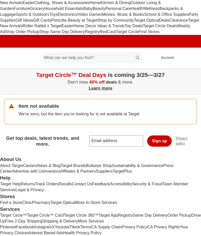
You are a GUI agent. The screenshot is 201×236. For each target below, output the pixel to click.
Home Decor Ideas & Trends (99, 26)
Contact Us (82, 184)
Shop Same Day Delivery (62, 32)
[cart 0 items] (190, 57)
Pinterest (8, 227)
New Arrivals (11, 3)
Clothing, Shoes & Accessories (62, 3)
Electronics (68, 14)
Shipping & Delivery (60, 221)
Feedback (101, 184)
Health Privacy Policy (82, 233)
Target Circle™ (13, 215)
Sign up (159, 141)
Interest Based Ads (46, 233)
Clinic (27, 202)
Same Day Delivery (150, 215)
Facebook (25, 227)
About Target (11, 165)
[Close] (194, 74)
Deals (164, 20)
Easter (28, 3)
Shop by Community (115, 20)
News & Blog (49, 165)
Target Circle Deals (160, 26)
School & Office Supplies (166, 14)
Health (137, 8)
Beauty (99, 8)
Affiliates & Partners (78, 171)
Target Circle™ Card (45, 215)
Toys (53, 14)
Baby (87, 8)
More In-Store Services (96, 202)
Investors (52, 171)
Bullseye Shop (99, 165)
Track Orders (47, 184)
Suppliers (104, 171)
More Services (91, 221)
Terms (85, 227)
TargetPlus (122, 171)
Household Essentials (63, 8)
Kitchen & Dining (116, 3)
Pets (55, 20)
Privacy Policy (134, 227)
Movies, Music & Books (123, 14)
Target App (108, 215)
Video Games (90, 14)
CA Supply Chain (106, 227)
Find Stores (149, 32)
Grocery (37, 8)
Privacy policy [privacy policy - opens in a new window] (188, 140)
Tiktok (74, 227)
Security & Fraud (147, 184)
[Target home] (11, 58)
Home (95, 3)
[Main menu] (29, 57)
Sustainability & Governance (137, 165)
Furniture (21, 8)
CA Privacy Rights (163, 227)
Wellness (151, 8)
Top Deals (134, 26)
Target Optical (146, 20)
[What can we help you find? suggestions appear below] (92, 57)
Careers (30, 165)
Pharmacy (41, 202)
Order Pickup (179, 215)
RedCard (108, 32)
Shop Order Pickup (22, 32)
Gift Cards (42, 20)
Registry (92, 32)
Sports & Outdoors (32, 14)
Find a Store (11, 202)
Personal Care (118, 8)
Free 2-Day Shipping (23, 221)
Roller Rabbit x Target (42, 26)
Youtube (62, 227)
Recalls (65, 184)
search (138, 58)
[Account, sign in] (165, 57)
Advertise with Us (28, 171)
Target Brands (73, 165)
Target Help (10, 184)
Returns (28, 184)
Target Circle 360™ (81, 215)
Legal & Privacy (30, 190)
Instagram (43, 227)
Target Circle (127, 32)
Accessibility (121, 184)
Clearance (178, 20)
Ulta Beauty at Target (78, 20)
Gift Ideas (24, 20)
